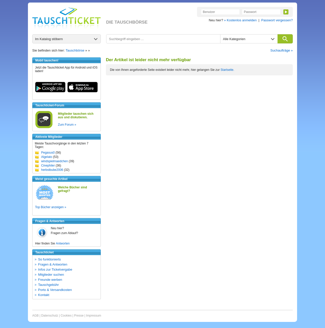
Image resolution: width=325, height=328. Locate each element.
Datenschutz (49, 315)
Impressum (93, 315)
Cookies (66, 315)
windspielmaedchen (54, 161)
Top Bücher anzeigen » (50, 207)
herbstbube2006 (52, 170)
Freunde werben (50, 280)
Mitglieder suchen (51, 274)
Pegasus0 (48, 152)
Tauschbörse (75, 50)
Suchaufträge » (281, 50)
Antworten (63, 243)
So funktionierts (49, 259)
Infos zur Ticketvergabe (55, 269)
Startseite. (227, 70)
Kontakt (43, 295)
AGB (35, 315)
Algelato (46, 157)
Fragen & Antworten (52, 264)
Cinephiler (48, 165)
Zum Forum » (67, 124)
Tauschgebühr (48, 285)
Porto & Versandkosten (55, 290)
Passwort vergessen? (277, 20)
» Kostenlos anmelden (240, 20)
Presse (79, 315)
